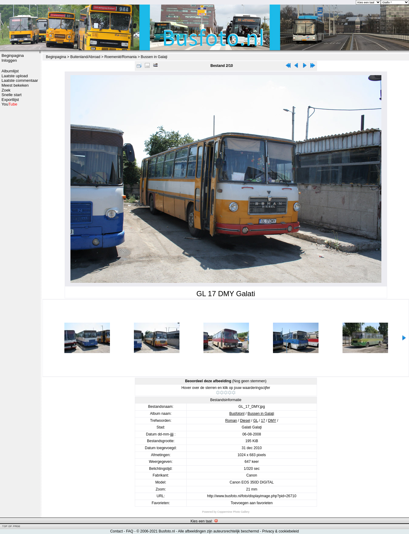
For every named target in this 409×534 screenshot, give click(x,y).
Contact (116, 531)
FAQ (129, 531)
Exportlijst (10, 99)
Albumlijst (10, 71)
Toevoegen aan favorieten (252, 503)
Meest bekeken (15, 85)
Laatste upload (15, 76)
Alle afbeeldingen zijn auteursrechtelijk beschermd (218, 531)
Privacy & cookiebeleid (280, 531)
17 (263, 420)
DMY (272, 420)
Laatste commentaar (20, 80)
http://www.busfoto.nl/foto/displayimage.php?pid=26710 (251, 496)
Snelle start (12, 94)
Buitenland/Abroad (85, 57)
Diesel (245, 420)
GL (255, 420)
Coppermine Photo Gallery (233, 511)
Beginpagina (13, 55)
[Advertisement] (20, 203)
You (9, 104)
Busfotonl (236, 413)
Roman (231, 420)
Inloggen (9, 60)
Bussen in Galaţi (154, 57)
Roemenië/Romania (120, 57)
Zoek (6, 90)
